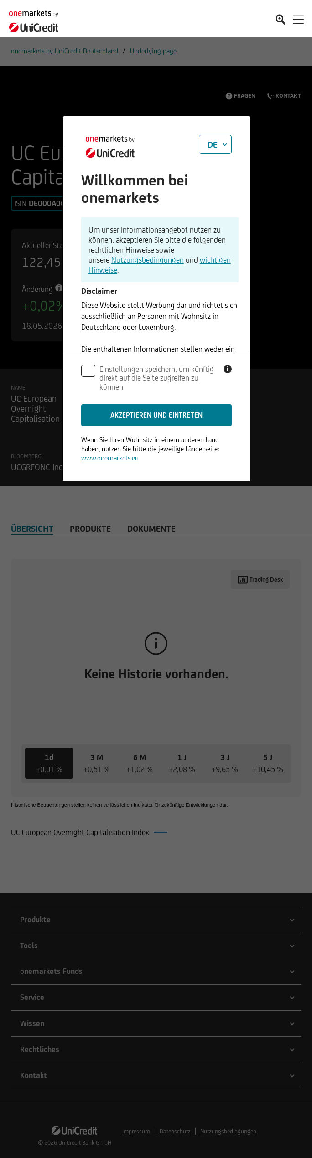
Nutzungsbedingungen (147, 259)
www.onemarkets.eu (110, 458)
